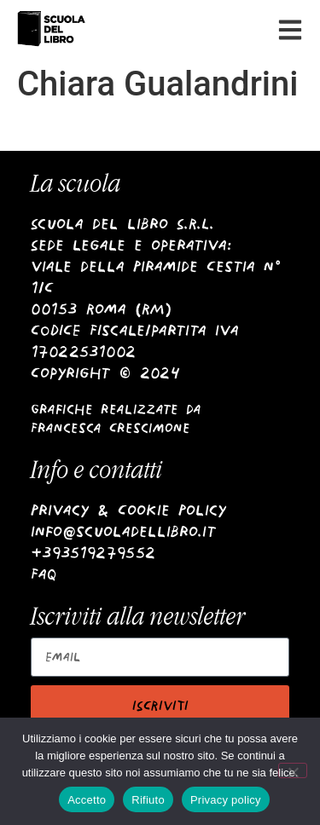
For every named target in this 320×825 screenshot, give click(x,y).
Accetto (86, 799)
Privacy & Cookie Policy (128, 510)
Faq (44, 574)
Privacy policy (225, 799)
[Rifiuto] (292, 770)
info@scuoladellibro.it (123, 531)
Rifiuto (148, 799)
